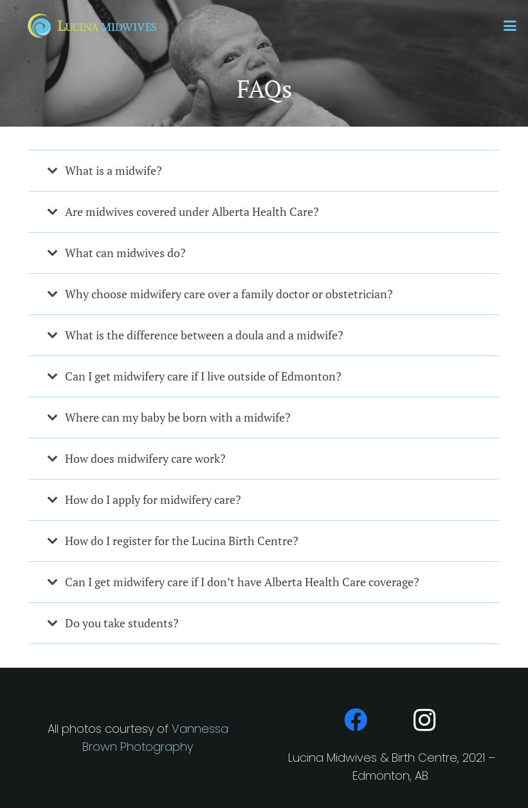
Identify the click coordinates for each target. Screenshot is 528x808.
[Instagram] (425, 720)
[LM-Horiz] (92, 25)
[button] (510, 25)
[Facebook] (356, 720)
